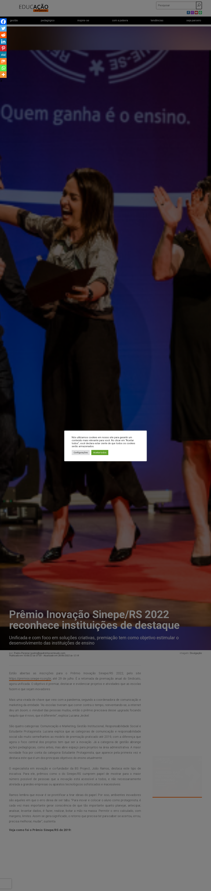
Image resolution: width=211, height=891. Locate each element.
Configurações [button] (81, 452)
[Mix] (3, 61)
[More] (3, 74)
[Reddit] (3, 35)
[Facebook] (3, 21)
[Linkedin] (3, 41)
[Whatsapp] (3, 68)
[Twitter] (3, 28)
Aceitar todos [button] (99, 452)
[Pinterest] (3, 48)
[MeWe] (3, 54)
